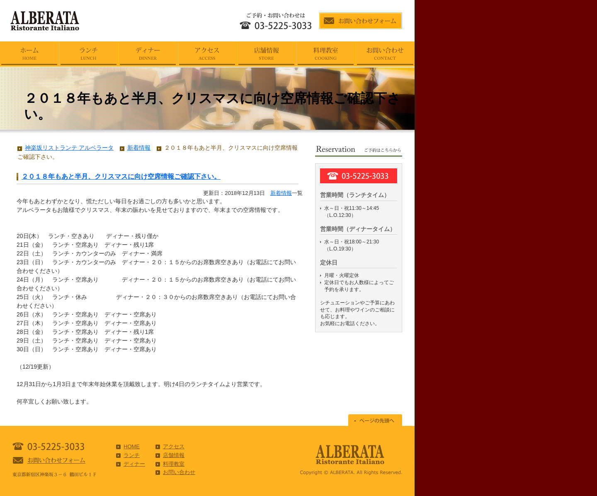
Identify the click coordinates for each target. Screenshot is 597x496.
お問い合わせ (179, 472)
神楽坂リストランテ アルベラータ (69, 147)
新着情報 (281, 193)
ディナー (134, 464)
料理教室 (173, 464)
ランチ (132, 455)
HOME (132, 446)
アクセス (173, 446)
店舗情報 (173, 455)
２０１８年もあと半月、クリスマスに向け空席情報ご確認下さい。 (121, 176)
